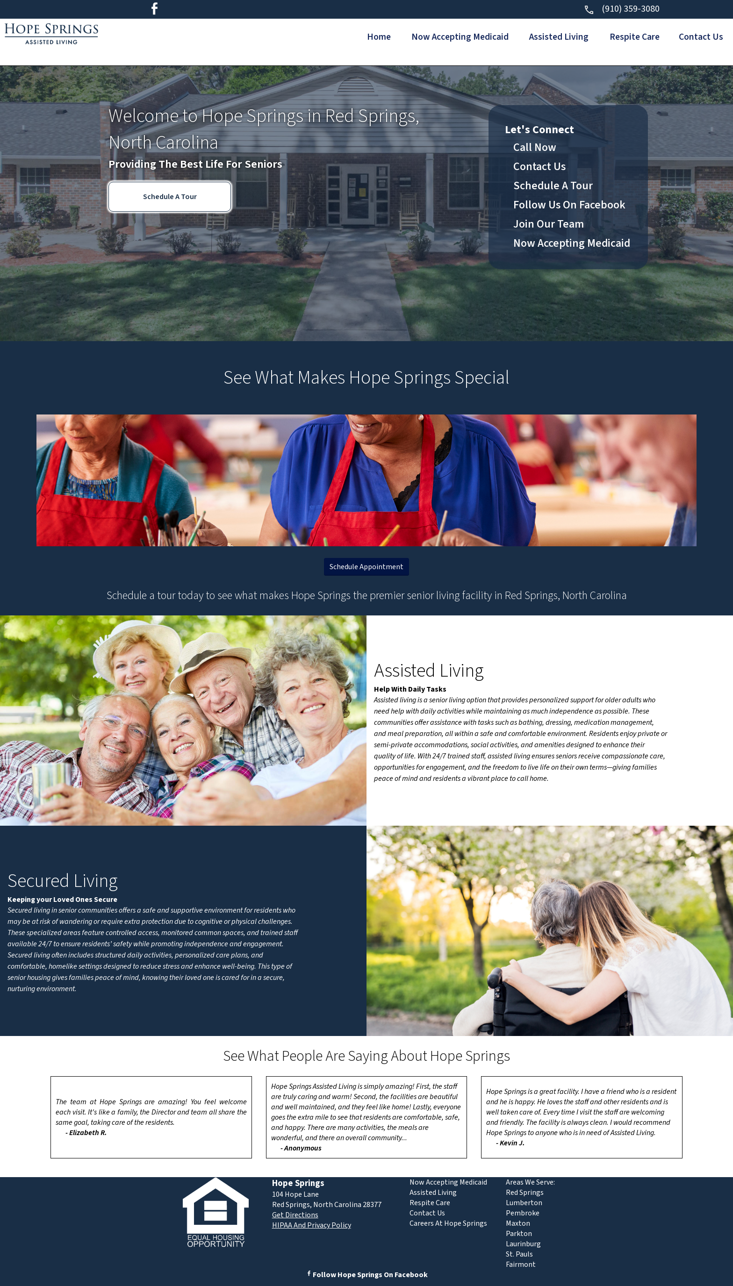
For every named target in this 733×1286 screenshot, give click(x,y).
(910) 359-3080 (621, 8)
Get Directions (295, 1215)
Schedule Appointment (366, 567)
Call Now (534, 147)
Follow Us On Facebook (569, 205)
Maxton (518, 1223)
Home (363, 36)
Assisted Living (550, 36)
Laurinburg (523, 1244)
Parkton (519, 1234)
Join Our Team (548, 224)
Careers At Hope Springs (448, 1223)
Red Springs (525, 1192)
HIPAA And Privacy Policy (311, 1225)
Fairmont (521, 1264)
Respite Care (630, 36)
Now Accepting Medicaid (447, 36)
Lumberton (524, 1203)
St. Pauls (519, 1254)
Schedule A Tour (170, 197)
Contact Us (699, 36)
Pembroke (522, 1213)
